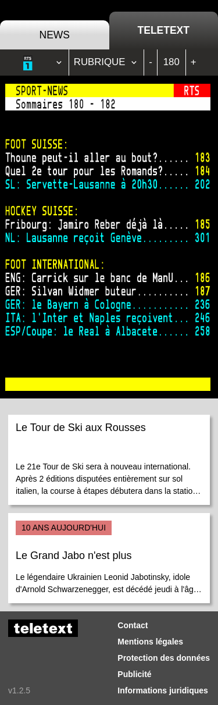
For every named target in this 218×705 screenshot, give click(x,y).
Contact (132, 625)
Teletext (164, 30)
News (55, 35)
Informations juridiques (162, 690)
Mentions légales (150, 641)
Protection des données (163, 658)
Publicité (134, 674)
